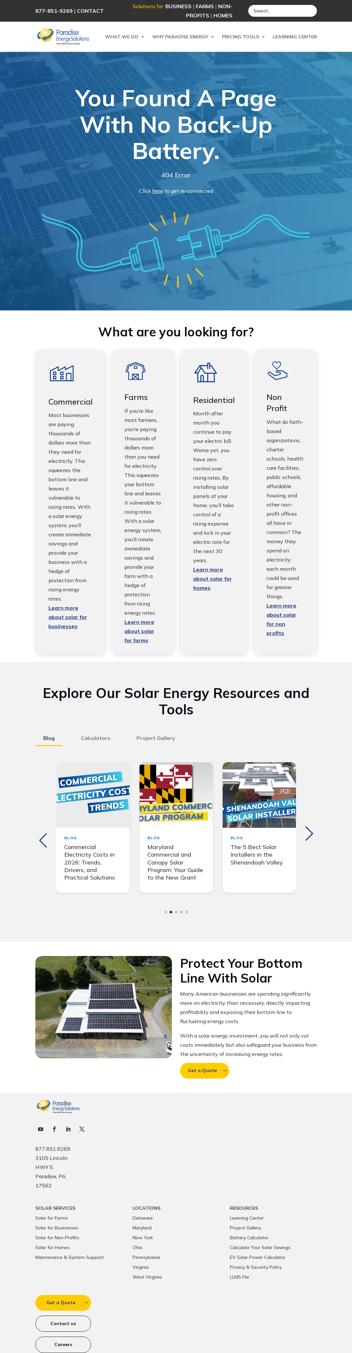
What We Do (122, 37)
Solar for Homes (52, 1247)
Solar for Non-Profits (57, 1238)
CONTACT (90, 11)
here (157, 191)
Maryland (142, 1228)
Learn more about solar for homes (212, 578)
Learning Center (295, 37)
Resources (244, 1208)
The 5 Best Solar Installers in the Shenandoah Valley (257, 854)
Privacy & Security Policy (256, 1267)
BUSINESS (178, 6)
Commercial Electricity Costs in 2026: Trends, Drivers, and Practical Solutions (89, 862)
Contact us (63, 1323)
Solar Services (55, 1208)
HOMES (222, 15)
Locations (146, 1208)
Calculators (95, 738)
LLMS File (239, 1277)
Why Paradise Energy (180, 37)
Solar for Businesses (56, 1228)
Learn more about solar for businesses (67, 617)
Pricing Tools (240, 37)
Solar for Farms (51, 1218)
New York (143, 1238)
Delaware (143, 1218)
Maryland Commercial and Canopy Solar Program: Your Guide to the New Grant (175, 862)
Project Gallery (156, 738)
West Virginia (147, 1277)
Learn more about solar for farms (139, 631)
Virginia (141, 1267)
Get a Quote (202, 1070)
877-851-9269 (54, 11)
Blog (49, 738)
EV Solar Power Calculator (258, 1257)
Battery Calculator (249, 1238)
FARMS (205, 6)
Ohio (137, 1247)
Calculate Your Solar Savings (260, 1247)
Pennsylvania (146, 1257)
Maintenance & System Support (69, 1257)
